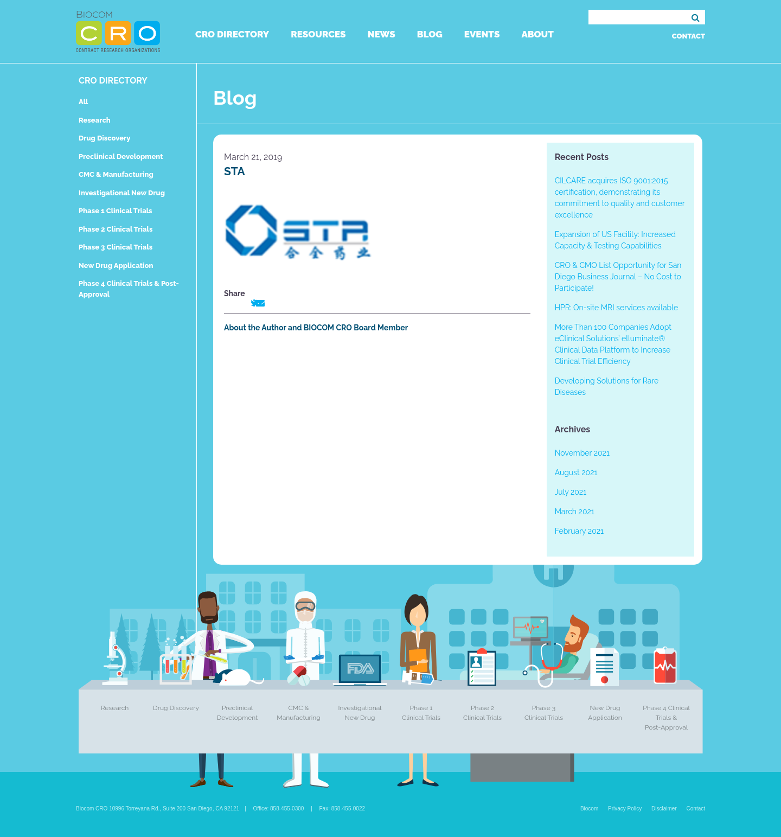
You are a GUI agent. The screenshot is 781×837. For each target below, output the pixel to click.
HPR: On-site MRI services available (616, 307)
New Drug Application (116, 265)
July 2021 (570, 492)
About (537, 34)
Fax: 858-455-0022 (342, 809)
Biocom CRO (118, 31)
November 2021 (582, 453)
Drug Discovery (104, 138)
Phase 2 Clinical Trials (115, 229)
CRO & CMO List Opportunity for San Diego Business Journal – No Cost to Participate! (618, 276)
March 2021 (574, 511)
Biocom (589, 809)
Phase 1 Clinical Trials (115, 211)
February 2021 (579, 531)
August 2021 (576, 472)
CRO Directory (232, 34)
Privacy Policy (625, 809)
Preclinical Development (121, 156)
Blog (430, 34)
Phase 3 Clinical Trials (115, 247)
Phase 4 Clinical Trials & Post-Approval (666, 717)
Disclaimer (664, 809)
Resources (318, 34)
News (381, 34)
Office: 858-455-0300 (278, 809)
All (83, 102)
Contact (688, 36)
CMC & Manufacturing (116, 174)
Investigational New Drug (122, 193)
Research (95, 120)
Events (482, 34)
